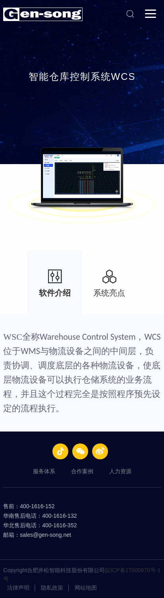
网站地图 (86, 587)
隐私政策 (52, 587)
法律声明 (18, 587)
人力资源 (120, 471)
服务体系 (44, 471)
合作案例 (82, 471)
